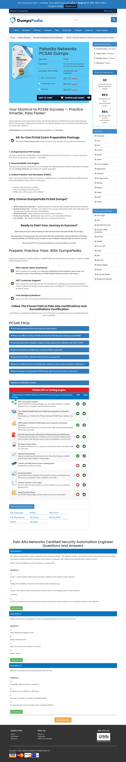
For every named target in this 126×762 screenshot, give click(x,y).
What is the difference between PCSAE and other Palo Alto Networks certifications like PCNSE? (46, 336)
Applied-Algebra (101, 265)
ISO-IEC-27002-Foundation (101, 231)
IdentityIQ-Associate (102, 225)
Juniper (98, 159)
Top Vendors (98, 131)
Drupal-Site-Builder (102, 274)
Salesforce (99, 173)
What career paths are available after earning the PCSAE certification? (37, 350)
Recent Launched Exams (102, 211)
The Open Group (101, 178)
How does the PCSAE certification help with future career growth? (35, 357)
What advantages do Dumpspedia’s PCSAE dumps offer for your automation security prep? (44, 371)
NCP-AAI (98, 237)
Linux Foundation (101, 164)
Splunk (97, 197)
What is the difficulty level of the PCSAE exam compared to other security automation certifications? (48, 364)
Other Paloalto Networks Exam (22, 506)
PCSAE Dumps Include (102, 44)
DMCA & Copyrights (45, 739)
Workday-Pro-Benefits (103, 279)
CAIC (97, 255)
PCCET (13, 522)
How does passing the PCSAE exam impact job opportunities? (34, 328)
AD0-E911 (99, 260)
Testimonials (66, 30)
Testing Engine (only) (47, 83)
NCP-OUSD (99, 216)
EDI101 (98, 270)
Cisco (97, 141)
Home (16, 30)
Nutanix (98, 202)
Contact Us (89, 30)
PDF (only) (43, 89)
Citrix (97, 145)
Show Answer (16, 608)
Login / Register (102, 30)
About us (41, 734)
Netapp (98, 188)
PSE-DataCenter (17, 513)
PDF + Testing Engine (47, 78)
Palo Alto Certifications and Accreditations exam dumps (61, 271)
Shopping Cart (109, 11)
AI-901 (97, 251)
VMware (98, 183)
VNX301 (98, 241)
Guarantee (48, 30)
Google (98, 192)
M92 (97, 220)
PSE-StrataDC (55, 517)
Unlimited (78, 30)
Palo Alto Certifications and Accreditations (48, 38)
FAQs (57, 30)
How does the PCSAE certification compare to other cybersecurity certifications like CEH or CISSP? (47, 343)
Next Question (63, 720)
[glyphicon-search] (114, 19)
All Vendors (26, 30)
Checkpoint (99, 136)
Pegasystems (99, 169)
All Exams (37, 30)
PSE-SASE (34, 522)
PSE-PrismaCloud (17, 517)
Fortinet (98, 150)
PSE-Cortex (54, 513)
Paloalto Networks (24, 38)
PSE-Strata (34, 517)
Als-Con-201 (99, 246)
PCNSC (33, 513)
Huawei (98, 155)
